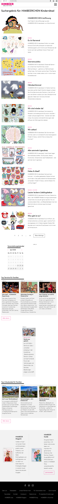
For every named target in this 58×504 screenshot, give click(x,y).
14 (30, 235)
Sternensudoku (34, 62)
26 (22, 265)
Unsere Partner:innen (25, 490)
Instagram (56, 1)
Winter (35, 190)
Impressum (23, 494)
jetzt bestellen (49, 472)
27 (8, 268)
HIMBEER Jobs (9, 497)
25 (20, 265)
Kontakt (15, 494)
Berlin (5, 1)
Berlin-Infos (27, 337)
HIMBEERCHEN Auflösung (39, 18)
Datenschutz (32, 494)
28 (11, 268)
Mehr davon (6, 318)
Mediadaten (13, 490)
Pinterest (53, 1)
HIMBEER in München (47, 497)
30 (15, 268)
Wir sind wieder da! (35, 109)
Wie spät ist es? (34, 216)
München (13, 1)
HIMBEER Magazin (21, 497)
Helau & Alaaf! (34, 171)
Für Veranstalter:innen (40, 490)
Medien (30, 38)
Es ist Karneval (34, 41)
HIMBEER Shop (33, 497)
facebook (50, 1)
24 (18, 265)
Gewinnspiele (52, 490)
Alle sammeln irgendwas (38, 151)
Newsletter (7, 494)
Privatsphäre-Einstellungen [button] (46, 494)
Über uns (4, 490)
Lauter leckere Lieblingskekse (40, 193)
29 (13, 268)
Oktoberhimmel (34, 85)
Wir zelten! (32, 130)
